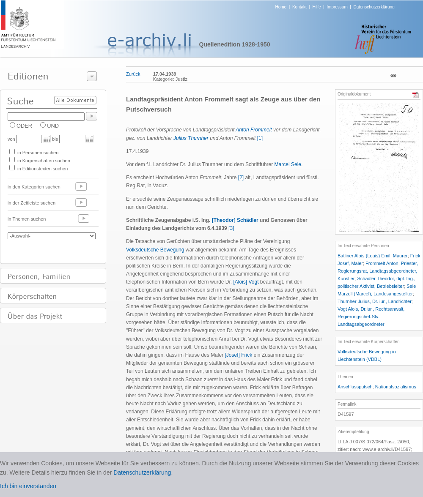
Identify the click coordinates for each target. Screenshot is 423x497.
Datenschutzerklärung (373, 7)
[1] (260, 138)
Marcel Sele (288, 164)
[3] (231, 228)
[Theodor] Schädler (235, 220)
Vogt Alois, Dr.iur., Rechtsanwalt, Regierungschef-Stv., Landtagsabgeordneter (371, 316)
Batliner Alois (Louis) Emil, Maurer (373, 255)
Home (281, 7)
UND (53, 126)
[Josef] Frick (238, 355)
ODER (24, 126)
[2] (241, 177)
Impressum (337, 7)
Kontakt (299, 7)
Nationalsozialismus (395, 386)
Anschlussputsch (355, 386)
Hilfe (317, 7)
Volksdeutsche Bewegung (155, 250)
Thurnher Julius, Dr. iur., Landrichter (375, 301)
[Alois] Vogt (245, 282)
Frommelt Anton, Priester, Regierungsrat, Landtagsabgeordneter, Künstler (378, 271)
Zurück (133, 73)
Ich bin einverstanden (28, 486)
